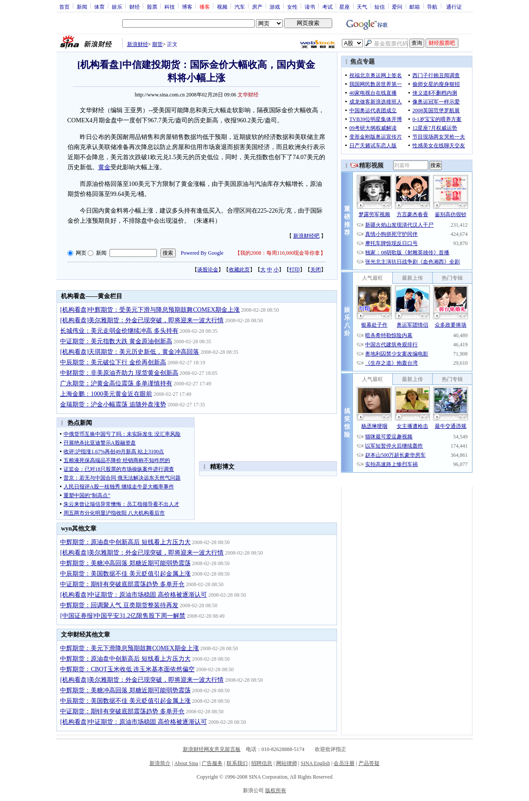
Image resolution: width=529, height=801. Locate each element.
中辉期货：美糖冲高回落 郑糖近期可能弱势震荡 (125, 563)
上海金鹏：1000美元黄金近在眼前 (106, 394)
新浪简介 (159, 763)
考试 (327, 6)
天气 (362, 6)
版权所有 (275, 790)
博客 (187, 6)
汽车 (239, 6)
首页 (64, 6)
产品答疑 (369, 763)
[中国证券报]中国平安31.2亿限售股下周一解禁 (122, 615)
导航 (432, 6)
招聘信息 (261, 763)
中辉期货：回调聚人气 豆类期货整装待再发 (119, 605)
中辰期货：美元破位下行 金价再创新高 (113, 362)
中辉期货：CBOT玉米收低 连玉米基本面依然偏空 (127, 669)
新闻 (82, 6)
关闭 (315, 270)
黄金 (104, 167)
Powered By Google (202, 253)
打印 (294, 270)
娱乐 (117, 6)
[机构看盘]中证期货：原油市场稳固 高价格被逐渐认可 (133, 594)
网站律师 (286, 763)
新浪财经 (137, 44)
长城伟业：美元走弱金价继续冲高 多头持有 (119, 331)
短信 (379, 6)
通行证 (454, 6)
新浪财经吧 (306, 236)
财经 (134, 6)
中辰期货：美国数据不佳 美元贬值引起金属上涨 (125, 573)
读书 (310, 6)
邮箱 (414, 6)
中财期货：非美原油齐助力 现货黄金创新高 (119, 373)
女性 (292, 6)
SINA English (315, 763)
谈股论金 (207, 270)
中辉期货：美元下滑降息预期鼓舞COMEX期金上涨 (129, 648)
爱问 (397, 6)
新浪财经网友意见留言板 (212, 749)
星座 (344, 6)
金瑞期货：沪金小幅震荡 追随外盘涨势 (113, 404)
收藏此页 (239, 270)
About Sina (186, 763)
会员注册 (344, 763)
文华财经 (248, 95)
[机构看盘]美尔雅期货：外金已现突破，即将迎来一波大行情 (142, 320)
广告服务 (212, 763)
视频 (222, 6)
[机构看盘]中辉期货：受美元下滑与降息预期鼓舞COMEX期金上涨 (150, 309)
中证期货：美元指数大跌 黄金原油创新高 (116, 341)
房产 (257, 6)
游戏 (275, 6)
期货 (157, 44)
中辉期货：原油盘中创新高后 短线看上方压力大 (125, 542)
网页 (81, 253)
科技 (169, 6)
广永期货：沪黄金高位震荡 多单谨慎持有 (116, 383)
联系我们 (237, 763)
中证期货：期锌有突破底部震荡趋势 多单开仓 (122, 584)
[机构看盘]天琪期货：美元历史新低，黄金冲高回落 (129, 352)
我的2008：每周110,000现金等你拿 (280, 253)
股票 (152, 6)
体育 (99, 6)
